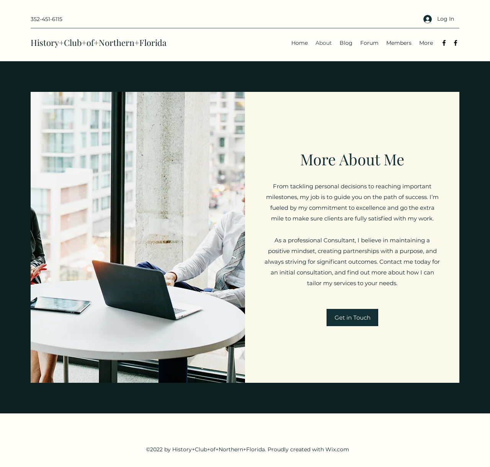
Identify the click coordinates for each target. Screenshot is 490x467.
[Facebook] (444, 43)
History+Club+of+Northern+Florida (99, 42)
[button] (352, 317)
